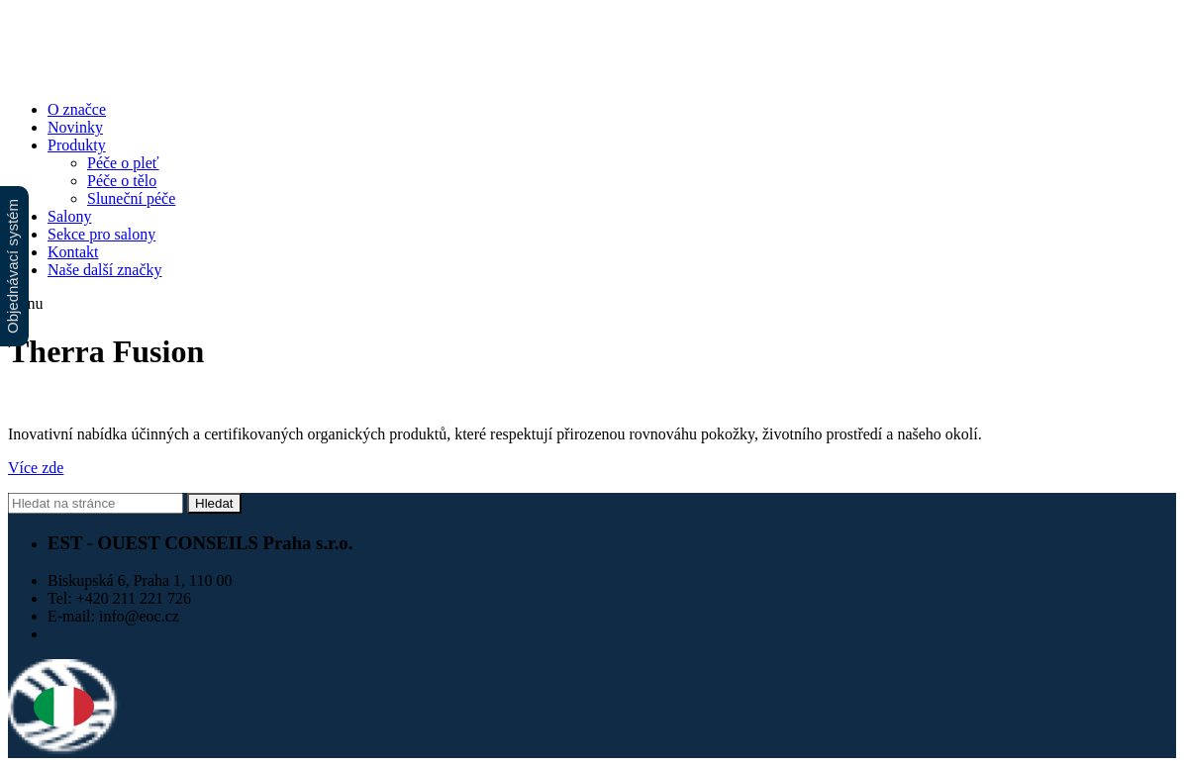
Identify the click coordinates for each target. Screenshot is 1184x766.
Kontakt (73, 251)
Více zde (35, 467)
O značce (77, 109)
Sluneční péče (131, 198)
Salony (69, 216)
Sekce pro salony (101, 234)
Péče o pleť (123, 162)
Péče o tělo (121, 180)
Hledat (214, 503)
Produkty (77, 145)
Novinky (75, 127)
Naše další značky (105, 269)
